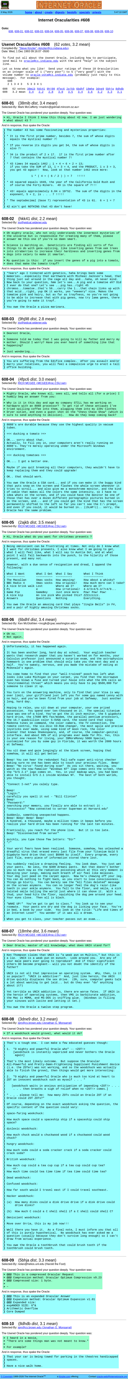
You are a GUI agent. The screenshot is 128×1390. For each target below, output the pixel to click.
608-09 (99, 31)
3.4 (31, 92)
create (49, 12)
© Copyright (7, 1376)
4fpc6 (61, 89)
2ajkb (70, 89)
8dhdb (120, 89)
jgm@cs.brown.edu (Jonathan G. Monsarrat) (45, 1022)
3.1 (119, 92)
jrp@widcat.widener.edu (32, 222)
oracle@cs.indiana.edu (41, 61)
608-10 (109, 31)
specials (84, 12)
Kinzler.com (64, 1376)
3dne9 (100, 89)
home (28, 12)
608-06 (69, 31)
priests (96, 12)
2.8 (50, 92)
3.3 (109, 92)
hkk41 (41, 89)
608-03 (39, 31)
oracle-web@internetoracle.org (112, 1376)
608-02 (29, 31)
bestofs (72, 12)
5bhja (110, 89)
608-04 (49, 31)
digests (60, 12)
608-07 (79, 31)
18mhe (90, 89)
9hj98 (51, 89)
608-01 (19, 31)
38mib (31, 89)
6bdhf (80, 89)
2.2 (41, 92)
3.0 (60, 92)
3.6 (90, 92)
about (38, 12)
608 (11, 31)
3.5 (70, 92)
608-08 (89, 31)
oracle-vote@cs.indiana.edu (51, 75)
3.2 (99, 92)
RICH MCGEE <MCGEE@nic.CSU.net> (42, 383)
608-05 (59, 31)
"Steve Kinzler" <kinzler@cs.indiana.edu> (44, 48)
